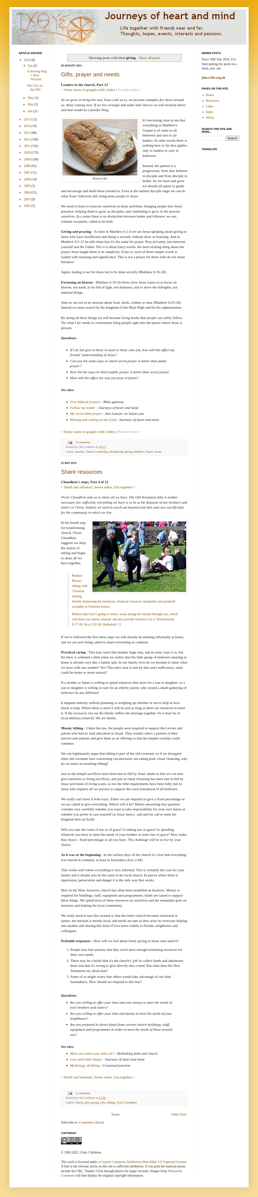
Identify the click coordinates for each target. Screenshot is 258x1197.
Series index (103, 487)
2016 (27, 60)
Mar (31, 104)
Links (209, 106)
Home (115, 1114)
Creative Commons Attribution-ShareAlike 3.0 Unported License (143, 1162)
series (158, 451)
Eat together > (125, 487)
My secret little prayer (86, 414)
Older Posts (178, 1114)
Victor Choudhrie (126, 1102)
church (79, 1102)
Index (111, 90)
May (31, 98)
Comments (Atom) (91, 1122)
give (87, 1102)
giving (128, 451)
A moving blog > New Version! (37, 75)
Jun (30, 65)
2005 (27, 186)
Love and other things (86, 1059)
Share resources (81, 472)
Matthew (139, 451)
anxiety (79, 451)
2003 (27, 199)
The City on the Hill (35, 87)
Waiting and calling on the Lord (93, 420)
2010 (27, 152)
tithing (111, 1102)
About (210, 117)
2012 (27, 139)
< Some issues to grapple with (82, 90)
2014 (27, 126)
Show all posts (149, 58)
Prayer (149, 451)
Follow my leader (83, 408)
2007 (27, 172)
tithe (103, 1102)
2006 (27, 179)
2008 (27, 166)
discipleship (116, 451)
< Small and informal (76, 487)
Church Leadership (96, 451)
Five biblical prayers (85, 402)
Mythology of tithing (85, 1065)
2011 (27, 146)
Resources (213, 100)
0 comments (83, 442)
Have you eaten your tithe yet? (92, 1053)
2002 (27, 206)
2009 (27, 159)
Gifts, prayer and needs (90, 74)
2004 (27, 192)
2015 (27, 119)
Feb (31, 111)
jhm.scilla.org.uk (213, 77)
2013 (27, 133)
